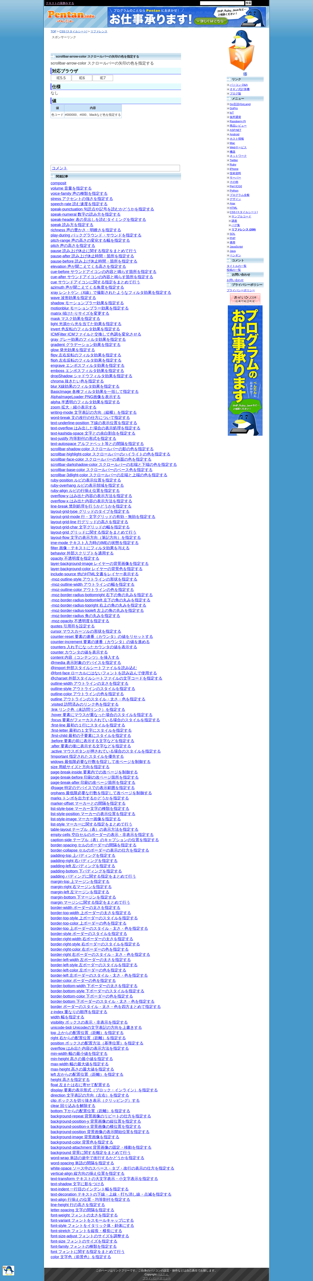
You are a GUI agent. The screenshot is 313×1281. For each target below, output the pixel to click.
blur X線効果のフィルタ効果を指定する (85, 386)
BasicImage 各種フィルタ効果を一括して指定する (95, 391)
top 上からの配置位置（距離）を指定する (87, 1033)
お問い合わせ (235, 280)
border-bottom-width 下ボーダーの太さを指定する (94, 986)
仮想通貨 (235, 117)
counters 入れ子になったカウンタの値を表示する (94, 647)
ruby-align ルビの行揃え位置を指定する (85, 490)
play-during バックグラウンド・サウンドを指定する (96, 235)
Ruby (233, 164)
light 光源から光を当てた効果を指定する (86, 324)
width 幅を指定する (67, 1017)
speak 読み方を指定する (72, 225)
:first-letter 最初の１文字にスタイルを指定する (91, 730)
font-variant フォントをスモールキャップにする (92, 1220)
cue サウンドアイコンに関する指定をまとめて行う (95, 282)
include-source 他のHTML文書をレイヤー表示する (95, 574)
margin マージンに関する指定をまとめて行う (90, 902)
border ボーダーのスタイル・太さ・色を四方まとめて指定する (106, 1007)
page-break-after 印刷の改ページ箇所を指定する (93, 782)
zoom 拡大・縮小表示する (74, 407)
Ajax (232, 203)
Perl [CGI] (236, 186)
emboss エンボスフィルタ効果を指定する (87, 371)
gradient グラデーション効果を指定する (86, 345)
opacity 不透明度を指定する (75, 558)
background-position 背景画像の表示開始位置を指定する (100, 1132)
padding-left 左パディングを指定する (83, 866)
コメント (59, 168)
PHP (232, 238)
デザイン (235, 199)
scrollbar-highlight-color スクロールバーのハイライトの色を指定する (110, 454)
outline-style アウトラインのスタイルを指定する (93, 689)
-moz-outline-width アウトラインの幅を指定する (93, 584)
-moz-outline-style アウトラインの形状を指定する (94, 579)
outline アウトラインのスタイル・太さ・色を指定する (98, 699)
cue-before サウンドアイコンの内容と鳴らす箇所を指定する (103, 272)
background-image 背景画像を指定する (85, 1137)
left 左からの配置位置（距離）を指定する (87, 1074)
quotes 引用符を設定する (73, 626)
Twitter (234, 160)
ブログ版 (235, 93)
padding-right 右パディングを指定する (84, 861)
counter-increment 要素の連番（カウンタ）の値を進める (100, 642)
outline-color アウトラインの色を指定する (87, 694)
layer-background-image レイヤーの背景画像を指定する (100, 563)
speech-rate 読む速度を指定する (79, 204)
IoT (232, 112)
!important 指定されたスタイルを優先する (87, 756)
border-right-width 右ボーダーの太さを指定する (92, 939)
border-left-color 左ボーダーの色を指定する (88, 970)
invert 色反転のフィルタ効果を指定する (85, 329)
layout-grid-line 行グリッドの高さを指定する (89, 522)
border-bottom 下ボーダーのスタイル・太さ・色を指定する (103, 1001)
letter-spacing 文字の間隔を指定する (82, 1210)
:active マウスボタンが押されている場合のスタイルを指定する (106, 751)
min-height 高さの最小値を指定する (82, 1059)
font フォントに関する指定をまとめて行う (88, 1252)
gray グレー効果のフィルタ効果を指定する (88, 339)
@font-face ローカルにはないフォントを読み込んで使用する (104, 673)
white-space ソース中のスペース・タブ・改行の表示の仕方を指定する (112, 1168)
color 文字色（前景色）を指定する (81, 1257)
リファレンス (98, 31)
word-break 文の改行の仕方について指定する (90, 417)
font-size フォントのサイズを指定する (84, 1241)
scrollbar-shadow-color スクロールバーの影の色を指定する (102, 449)
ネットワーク (238, 155)
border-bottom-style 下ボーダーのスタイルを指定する (97, 991)
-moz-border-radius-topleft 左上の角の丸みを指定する (97, 610)
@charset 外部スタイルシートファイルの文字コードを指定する (106, 678)
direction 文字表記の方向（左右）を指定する (90, 1095)
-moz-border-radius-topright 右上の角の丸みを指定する (98, 605)
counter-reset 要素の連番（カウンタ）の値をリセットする (102, 636)
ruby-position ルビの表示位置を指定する (86, 480)
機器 (232, 151)
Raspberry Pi (238, 121)
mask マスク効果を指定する (75, 318)
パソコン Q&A (239, 84)
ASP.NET (235, 130)
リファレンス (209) (243, 229)
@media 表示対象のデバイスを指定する (86, 662)
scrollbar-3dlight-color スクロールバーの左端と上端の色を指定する (109, 475)
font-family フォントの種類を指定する (84, 1246)
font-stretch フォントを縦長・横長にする (86, 1231)
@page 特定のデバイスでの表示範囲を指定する (93, 788)
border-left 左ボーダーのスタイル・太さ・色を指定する (99, 975)
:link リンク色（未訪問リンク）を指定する (88, 709)
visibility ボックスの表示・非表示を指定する (89, 1022)
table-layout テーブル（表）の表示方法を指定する (94, 829)
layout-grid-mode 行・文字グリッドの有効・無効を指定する (103, 517)
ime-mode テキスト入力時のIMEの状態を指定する (95, 543)
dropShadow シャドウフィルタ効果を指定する (91, 376)
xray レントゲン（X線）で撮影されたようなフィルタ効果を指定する (111, 292)
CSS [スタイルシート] (73, 31)
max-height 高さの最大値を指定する (82, 1069)
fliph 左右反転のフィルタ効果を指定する (86, 360)
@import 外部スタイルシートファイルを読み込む (94, 668)
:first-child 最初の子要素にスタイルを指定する (91, 735)
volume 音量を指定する (71, 188)
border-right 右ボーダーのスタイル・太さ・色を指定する (100, 954)
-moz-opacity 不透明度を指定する (80, 621)
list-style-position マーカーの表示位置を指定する (93, 814)
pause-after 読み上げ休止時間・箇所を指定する (92, 256)
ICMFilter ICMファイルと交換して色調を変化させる (96, 334)
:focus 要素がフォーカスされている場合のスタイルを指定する (105, 720)
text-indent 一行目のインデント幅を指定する (90, 1189)
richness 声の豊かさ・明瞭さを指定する (86, 230)
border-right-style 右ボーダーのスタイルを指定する (95, 944)
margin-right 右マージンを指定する (81, 887)
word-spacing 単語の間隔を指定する (82, 1163)
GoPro (234, 108)
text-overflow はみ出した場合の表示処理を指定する (95, 428)
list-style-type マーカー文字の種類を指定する (90, 808)
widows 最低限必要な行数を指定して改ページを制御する (101, 762)
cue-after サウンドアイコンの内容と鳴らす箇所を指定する (102, 277)
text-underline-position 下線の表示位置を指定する (94, 423)
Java (233, 251)
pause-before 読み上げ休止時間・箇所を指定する (94, 261)
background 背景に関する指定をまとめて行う (91, 1152)
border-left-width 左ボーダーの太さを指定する (91, 960)
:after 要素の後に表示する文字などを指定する (91, 746)
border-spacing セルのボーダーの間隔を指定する (94, 845)
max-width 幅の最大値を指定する (80, 1064)
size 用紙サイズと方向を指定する (80, 767)
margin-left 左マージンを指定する (80, 892)
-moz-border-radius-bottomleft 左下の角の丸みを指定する (100, 600)
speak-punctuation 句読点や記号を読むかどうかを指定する (102, 209)
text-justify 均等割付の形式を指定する (83, 438)
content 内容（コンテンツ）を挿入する (85, 657)
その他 (234, 182)
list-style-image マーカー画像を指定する (86, 819)
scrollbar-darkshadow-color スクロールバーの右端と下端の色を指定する (114, 464)
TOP (53, 31)
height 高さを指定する (70, 1079)
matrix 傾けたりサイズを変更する (80, 313)
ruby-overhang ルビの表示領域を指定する (87, 485)
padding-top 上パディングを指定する (83, 855)
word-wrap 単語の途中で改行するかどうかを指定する (97, 1158)
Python (234, 190)
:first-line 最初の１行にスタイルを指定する (88, 725)
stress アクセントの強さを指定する (82, 199)
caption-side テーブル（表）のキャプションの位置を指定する (105, 840)
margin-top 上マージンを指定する (80, 881)
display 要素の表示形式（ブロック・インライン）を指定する (104, 1090)
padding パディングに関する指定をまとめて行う (93, 876)
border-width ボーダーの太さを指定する (85, 907)
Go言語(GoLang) (240, 104)
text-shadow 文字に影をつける (77, 1184)
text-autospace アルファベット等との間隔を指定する (97, 444)
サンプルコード (241, 216)
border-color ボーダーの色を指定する (83, 980)
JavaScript (236, 246)
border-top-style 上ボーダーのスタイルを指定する (94, 918)
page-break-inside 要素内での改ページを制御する (94, 772)
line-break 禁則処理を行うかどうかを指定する (91, 506)
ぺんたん (163, 1274)
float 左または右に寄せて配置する (80, 1085)
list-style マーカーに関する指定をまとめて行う (91, 824)
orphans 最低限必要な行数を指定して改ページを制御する (101, 793)
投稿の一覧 (234, 269)
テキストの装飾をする (60, 3)
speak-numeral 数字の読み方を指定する (86, 214)
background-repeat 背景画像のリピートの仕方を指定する (101, 1116)
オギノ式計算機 (240, 89)
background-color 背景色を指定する (82, 1142)
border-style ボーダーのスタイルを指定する (89, 934)
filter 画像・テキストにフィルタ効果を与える (90, 548)
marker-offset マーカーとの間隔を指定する (88, 803)
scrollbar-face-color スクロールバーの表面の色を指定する (101, 459)
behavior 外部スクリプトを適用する (82, 553)
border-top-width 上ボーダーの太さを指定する (91, 913)
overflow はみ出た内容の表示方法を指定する (90, 1048)
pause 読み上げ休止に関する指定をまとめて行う (94, 251)
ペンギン (235, 255)
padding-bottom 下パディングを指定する (86, 871)
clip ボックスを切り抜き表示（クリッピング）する (95, 1100)
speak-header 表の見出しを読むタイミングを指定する (98, 219)
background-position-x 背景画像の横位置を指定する (96, 1126)
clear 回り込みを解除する (73, 1106)
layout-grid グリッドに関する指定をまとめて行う (94, 532)
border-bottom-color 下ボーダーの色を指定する (92, 996)
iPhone (234, 168)
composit (58, 183)
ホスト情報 (237, 138)
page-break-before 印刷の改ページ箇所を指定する (95, 777)
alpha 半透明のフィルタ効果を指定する (85, 402)
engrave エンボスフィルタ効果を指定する (88, 365)
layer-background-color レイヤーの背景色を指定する (97, 569)
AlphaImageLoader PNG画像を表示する (86, 397)
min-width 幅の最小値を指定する (79, 1053)
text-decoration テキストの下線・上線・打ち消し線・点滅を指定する (111, 1194)
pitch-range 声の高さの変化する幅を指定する (90, 240)
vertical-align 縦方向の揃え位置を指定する (88, 1173)
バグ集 (235, 225)
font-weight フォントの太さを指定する (84, 1215)
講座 (234, 220)
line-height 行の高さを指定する (78, 1205)
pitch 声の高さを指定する (73, 245)
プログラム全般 (240, 195)
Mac (232, 143)
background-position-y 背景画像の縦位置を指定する (96, 1121)
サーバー (235, 177)
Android (234, 134)
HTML (233, 207)
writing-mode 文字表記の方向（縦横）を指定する (94, 412)
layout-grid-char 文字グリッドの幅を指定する (90, 527)
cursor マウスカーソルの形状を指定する (86, 631)
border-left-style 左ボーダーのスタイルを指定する (94, 965)
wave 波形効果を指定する (73, 298)
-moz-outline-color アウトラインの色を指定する (92, 590)
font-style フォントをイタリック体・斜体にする (92, 1225)
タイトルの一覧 (236, 266)
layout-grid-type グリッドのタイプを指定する (90, 511)
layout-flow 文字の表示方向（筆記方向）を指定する (96, 537)
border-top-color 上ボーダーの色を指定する (89, 923)
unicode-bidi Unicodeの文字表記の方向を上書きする (96, 1027)
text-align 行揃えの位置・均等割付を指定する (90, 1199)
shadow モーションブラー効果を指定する (87, 303)
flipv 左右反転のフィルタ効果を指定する (86, 355)
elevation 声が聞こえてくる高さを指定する (88, 266)
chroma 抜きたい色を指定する (77, 381)
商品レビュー (238, 125)
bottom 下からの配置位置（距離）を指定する (90, 1111)
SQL (232, 233)
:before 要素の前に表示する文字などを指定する (92, 741)
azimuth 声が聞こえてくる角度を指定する (87, 287)
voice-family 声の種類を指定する (79, 193)
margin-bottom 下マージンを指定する (83, 897)
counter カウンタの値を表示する (79, 652)
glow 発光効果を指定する (73, 350)
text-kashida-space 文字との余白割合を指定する (93, 433)
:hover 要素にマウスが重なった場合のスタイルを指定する (102, 715)
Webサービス (238, 147)
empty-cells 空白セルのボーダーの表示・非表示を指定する (102, 834)
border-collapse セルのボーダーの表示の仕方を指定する (100, 850)
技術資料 (235, 173)
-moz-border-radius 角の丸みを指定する (85, 616)
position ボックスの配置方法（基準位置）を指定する (97, 1043)
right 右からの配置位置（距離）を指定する (88, 1038)
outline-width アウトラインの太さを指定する (89, 683)
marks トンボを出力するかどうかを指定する (90, 798)
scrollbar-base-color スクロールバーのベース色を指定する (102, 470)
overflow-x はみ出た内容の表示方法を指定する (91, 501)
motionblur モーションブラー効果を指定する (90, 308)
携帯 (232, 242)
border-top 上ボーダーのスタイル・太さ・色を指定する (99, 928)
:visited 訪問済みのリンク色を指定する (85, 704)
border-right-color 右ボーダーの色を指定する (90, 949)
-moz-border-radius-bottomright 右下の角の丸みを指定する (102, 595)
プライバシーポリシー (241, 290)
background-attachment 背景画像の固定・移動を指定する (101, 1147)
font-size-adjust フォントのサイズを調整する (90, 1236)
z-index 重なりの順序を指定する (79, 1012)
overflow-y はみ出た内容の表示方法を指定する (91, 496)
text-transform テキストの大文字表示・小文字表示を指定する (104, 1179)
